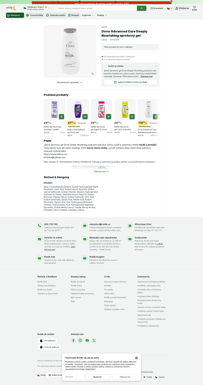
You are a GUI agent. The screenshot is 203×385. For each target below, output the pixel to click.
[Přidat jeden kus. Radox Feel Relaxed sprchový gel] (85, 116)
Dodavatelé (141, 237)
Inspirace (88, 15)
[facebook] (73, 340)
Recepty (73, 15)
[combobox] (96, 8)
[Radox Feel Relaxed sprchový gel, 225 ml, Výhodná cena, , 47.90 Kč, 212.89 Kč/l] (78, 109)
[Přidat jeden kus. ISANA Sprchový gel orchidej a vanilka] (61, 116)
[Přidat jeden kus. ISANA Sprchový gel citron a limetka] (132, 116)
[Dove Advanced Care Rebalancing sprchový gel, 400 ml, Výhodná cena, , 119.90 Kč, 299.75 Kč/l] (148, 109)
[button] (182, 8)
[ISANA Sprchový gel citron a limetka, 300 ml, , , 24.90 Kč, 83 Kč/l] (125, 109)
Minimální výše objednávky (103, 237)
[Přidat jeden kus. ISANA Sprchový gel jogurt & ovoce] (108, 116)
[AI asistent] (157, 8)
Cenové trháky (34, 15)
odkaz (160, 244)
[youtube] (87, 340)
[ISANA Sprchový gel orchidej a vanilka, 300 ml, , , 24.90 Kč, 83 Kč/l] (54, 109)
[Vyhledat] (141, 8)
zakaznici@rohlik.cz (99, 224)
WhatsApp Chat (143, 224)
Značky (102, 15)
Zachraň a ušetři (55, 15)
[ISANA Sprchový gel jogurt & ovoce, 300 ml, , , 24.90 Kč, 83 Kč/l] (101, 109)
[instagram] (80, 340)
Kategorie (15, 15)
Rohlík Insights (96, 256)
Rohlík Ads (49, 256)
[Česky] (169, 8)
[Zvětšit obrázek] (93, 74)
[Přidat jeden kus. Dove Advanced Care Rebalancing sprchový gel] (155, 116)
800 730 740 (51, 224)
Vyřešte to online (53, 237)
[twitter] (94, 340)
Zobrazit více (147, 76)
